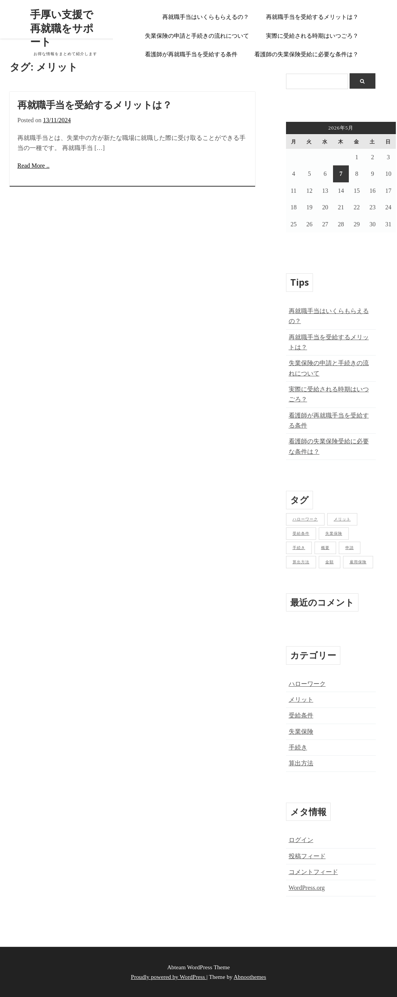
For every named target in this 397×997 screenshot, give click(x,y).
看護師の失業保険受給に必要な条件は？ (306, 54)
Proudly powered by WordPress (169, 976)
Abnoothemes (250, 976)
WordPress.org (307, 887)
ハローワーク (307, 683)
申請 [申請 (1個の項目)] (349, 548)
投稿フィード (307, 856)
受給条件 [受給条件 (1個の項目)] (301, 533)
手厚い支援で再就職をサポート (62, 28)
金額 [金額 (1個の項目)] (329, 562)
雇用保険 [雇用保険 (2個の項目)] (358, 562)
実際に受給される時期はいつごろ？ (312, 36)
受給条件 (301, 715)
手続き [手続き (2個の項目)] (299, 548)
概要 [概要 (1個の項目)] (325, 548)
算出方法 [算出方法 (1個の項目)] (301, 562)
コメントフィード (313, 872)
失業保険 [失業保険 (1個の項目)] (333, 533)
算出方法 (301, 763)
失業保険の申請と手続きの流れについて (197, 36)
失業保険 (301, 731)
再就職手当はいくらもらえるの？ (205, 17)
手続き (298, 747)
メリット (301, 699)
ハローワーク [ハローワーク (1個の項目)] (305, 519)
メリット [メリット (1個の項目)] (342, 519)
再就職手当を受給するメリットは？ (312, 17)
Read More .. (33, 165)
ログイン (301, 840)
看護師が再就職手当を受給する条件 (191, 54)
